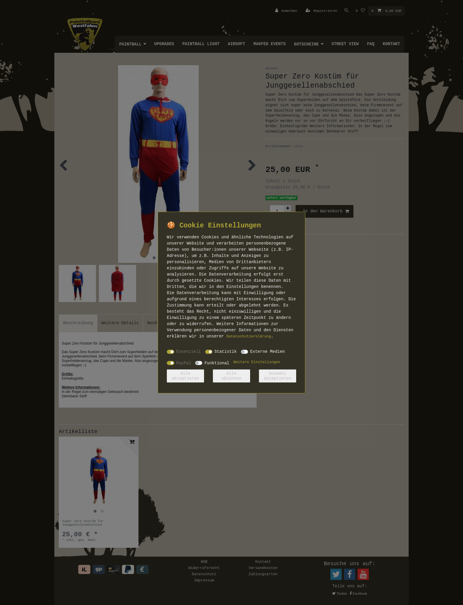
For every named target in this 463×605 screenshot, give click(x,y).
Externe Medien (267, 351)
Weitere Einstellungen (256, 362)
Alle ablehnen (231, 376)
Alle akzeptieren (185, 376)
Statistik (225, 351)
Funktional (216, 362)
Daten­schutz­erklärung (248, 336)
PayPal (183, 362)
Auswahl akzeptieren (277, 376)
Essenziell (188, 351)
